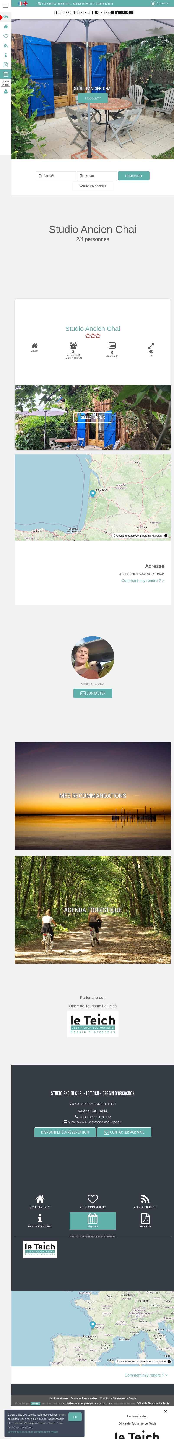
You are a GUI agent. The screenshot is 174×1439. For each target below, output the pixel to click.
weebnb (35, 1404)
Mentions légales (58, 1398)
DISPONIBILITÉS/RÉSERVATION (65, 1132)
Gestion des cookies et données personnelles (33, 1431)
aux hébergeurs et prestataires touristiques (87, 1403)
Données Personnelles (84, 1398)
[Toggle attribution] (166, 535)
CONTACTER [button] (92, 693)
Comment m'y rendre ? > (142, 580)
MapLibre (157, 535)
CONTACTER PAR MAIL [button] (124, 1132)
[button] (92, 186)
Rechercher (133, 176)
